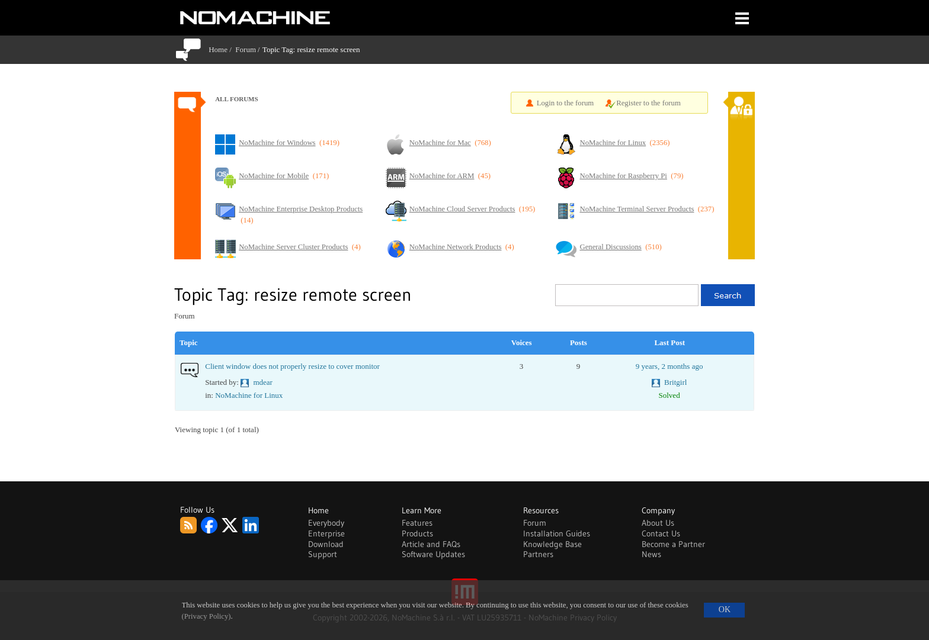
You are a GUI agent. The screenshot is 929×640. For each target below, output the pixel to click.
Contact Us (661, 533)
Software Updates (433, 554)
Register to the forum (648, 103)
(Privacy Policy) (206, 616)
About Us (658, 522)
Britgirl (675, 382)
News (651, 554)
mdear (262, 382)
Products (417, 533)
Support (322, 554)
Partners (538, 554)
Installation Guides (556, 533)
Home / (222, 49)
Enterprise (326, 533)
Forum (245, 49)
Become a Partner (673, 544)
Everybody (326, 522)
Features (417, 522)
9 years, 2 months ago (669, 366)
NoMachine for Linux (249, 395)
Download (326, 544)
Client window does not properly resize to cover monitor (292, 366)
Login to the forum (565, 103)
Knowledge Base (552, 544)
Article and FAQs (431, 544)
